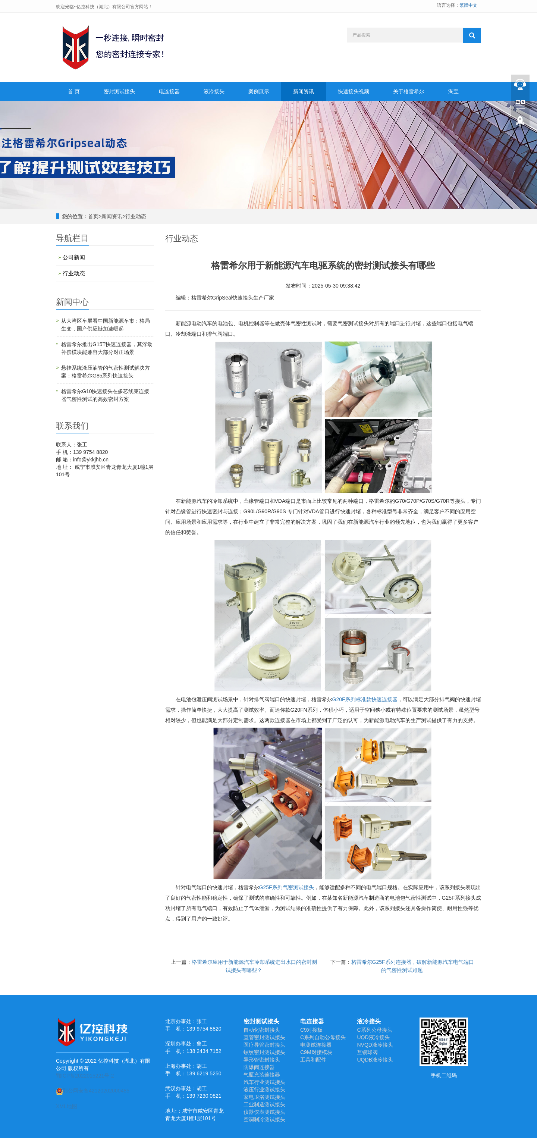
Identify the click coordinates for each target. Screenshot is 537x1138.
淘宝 (453, 91)
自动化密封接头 (262, 1030)
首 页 (74, 91)
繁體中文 (468, 5)
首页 (93, 216)
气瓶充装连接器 (262, 1075)
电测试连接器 (316, 1045)
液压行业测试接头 (264, 1089)
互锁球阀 (367, 1052)
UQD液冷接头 (373, 1037)
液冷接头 (214, 91)
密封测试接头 (119, 91)
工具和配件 (313, 1060)
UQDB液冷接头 (375, 1060)
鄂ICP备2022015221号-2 (85, 1076)
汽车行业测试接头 (264, 1082)
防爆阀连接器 (259, 1067)
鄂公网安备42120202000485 (92, 1091)
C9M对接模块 (316, 1052)
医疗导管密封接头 (264, 1045)
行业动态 (135, 216)
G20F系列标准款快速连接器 (365, 699)
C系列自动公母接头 (323, 1037)
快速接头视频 (353, 91)
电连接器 (169, 91)
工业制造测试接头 (264, 1104)
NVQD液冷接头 (375, 1045)
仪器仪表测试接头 (264, 1112)
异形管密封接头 (262, 1060)
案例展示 (258, 91)
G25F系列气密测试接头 (286, 887)
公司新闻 (74, 257)
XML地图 (66, 1106)
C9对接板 (311, 1030)
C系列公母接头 (374, 1030)
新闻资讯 (303, 91)
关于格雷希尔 (408, 91)
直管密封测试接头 (264, 1037)
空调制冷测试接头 (264, 1119)
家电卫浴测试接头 (264, 1097)
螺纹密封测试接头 (264, 1052)
